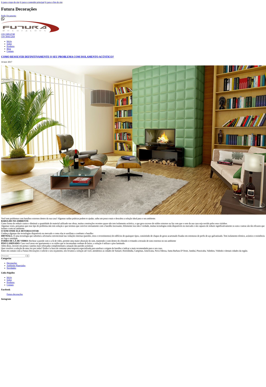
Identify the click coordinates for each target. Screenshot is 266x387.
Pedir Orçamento (8, 16)
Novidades (11, 268)
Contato (10, 51)
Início (9, 41)
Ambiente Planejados (16, 265)
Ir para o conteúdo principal (32, 2)
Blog (9, 49)
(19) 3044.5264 (8, 36)
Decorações (12, 263)
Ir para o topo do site (10, 2)
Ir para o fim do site (54, 2)
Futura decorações (15, 294)
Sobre (9, 44)
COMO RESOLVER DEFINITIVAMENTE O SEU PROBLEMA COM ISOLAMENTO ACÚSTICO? (57, 56)
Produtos (10, 46)
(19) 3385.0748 (8, 34)
